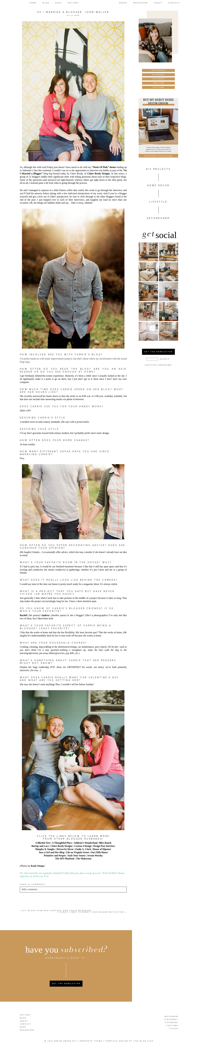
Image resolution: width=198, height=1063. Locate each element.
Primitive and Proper (55, 855)
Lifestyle (158, 202)
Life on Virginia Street (77, 852)
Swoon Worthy (95, 855)
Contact (174, 3)
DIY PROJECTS (158, 169)
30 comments (32, 884)
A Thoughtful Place (62, 843)
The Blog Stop (143, 1041)
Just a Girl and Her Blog (51, 852)
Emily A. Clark (83, 849)
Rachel (23, 615)
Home (33, 3)
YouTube (172, 1025)
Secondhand (158, 218)
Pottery (73, 3)
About (158, 3)
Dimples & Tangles (45, 849)
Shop (58, 3)
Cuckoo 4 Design (83, 846)
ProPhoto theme (91, 1041)
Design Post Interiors (104, 846)
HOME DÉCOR (158, 185)
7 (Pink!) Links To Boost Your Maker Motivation (90, 912)
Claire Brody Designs (98, 173)
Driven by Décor (65, 849)
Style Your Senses (77, 855)
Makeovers (140, 3)
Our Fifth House (99, 852)
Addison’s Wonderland (85, 843)
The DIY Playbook (64, 858)
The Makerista (83, 858)
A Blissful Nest (42, 843)
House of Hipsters (102, 849)
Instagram (171, 1016)
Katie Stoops (37, 866)
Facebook (171, 1022)
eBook (123, 3)
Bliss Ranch (105, 843)
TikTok (173, 1028)
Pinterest (171, 1019)
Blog (46, 3)
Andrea (45, 615)
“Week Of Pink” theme (104, 167)
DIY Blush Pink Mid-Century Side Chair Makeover (56, 910)
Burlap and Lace (40, 846)
